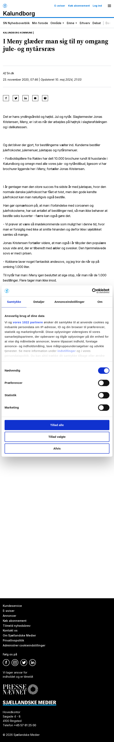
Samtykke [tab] (14, 301)
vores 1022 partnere (28, 322)
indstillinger (66, 351)
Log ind (97, 5)
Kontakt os (10, 630)
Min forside (40, 23)
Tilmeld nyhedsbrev (16, 625)
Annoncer (9, 615)
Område (55, 23)
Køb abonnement (79, 5)
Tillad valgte (57, 436)
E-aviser (59, 5)
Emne (70, 23)
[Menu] (109, 5)
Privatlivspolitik (13, 640)
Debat (96, 23)
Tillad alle (57, 425)
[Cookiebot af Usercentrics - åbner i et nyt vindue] (92, 290)
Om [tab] (99, 301)
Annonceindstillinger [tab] (69, 301)
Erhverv (85, 23)
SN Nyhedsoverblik (16, 23)
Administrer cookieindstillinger (24, 645)
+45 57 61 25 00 (25, 725)
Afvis (57, 448)
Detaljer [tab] (38, 301)
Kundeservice (12, 605)
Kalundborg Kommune (17, 32)
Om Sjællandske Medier (19, 635)
